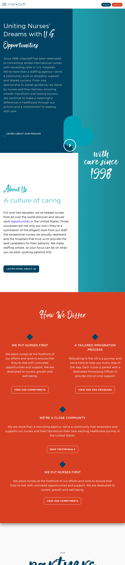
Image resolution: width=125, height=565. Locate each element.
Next (120, 486)
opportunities (17, 221)
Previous (5, 486)
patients (41, 243)
